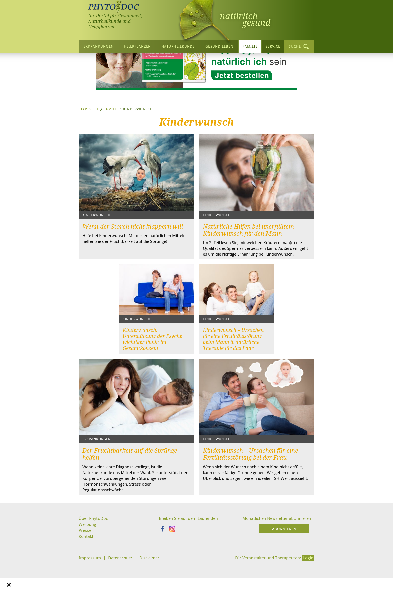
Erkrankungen (98, 45)
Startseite (89, 155)
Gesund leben (219, 45)
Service (273, 45)
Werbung (88, 580)
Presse (85, 586)
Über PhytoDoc (94, 573)
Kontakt (86, 592)
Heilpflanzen (137, 45)
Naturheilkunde (178, 45)
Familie (250, 45)
